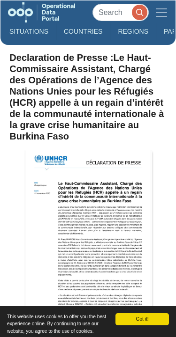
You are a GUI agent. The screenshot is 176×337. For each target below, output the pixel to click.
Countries (83, 31)
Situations (28, 31)
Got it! (142, 319)
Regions (133, 31)
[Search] (120, 12)
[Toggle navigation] (161, 12)
